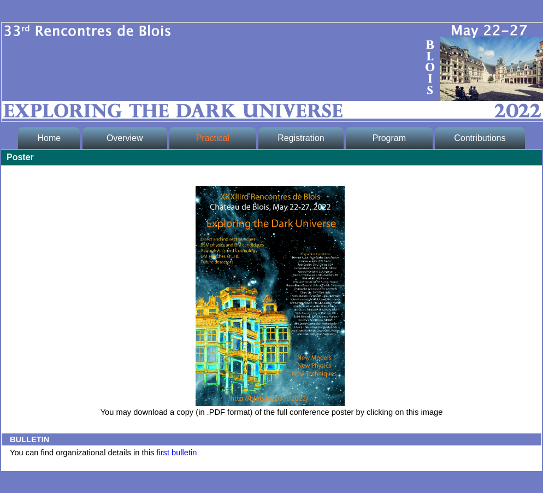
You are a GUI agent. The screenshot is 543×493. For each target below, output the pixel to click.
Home (49, 138)
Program (389, 138)
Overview (124, 138)
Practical (212, 138)
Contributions (479, 138)
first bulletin (176, 452)
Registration (301, 138)
